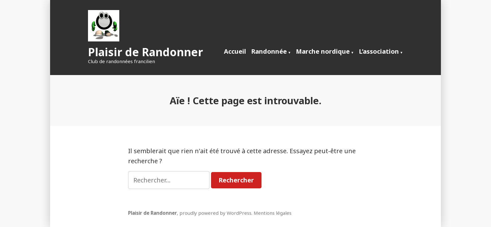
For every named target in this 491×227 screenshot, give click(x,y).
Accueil (235, 51)
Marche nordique (323, 51)
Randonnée (269, 51)
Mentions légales (273, 213)
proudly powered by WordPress (215, 213)
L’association (379, 51)
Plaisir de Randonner (145, 52)
